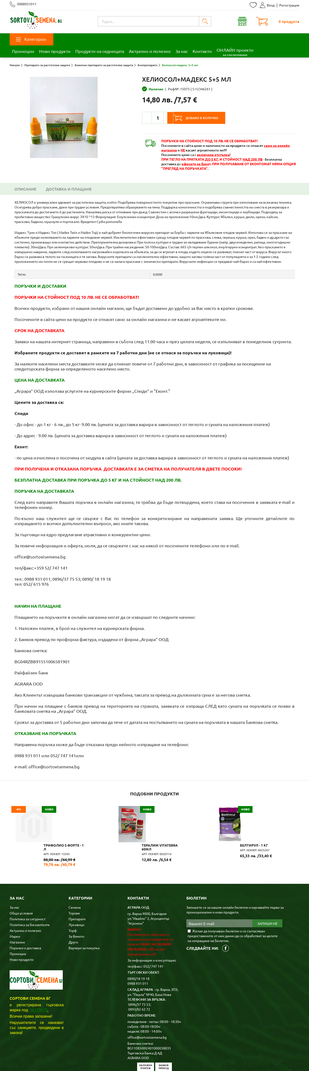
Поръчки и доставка (25, 923)
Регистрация (289, 5)
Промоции (23, 51)
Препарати (77, 894)
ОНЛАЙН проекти (235, 52)
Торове (74, 888)
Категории (31, 39)
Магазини (17, 917)
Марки (15, 911)
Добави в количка (208, 118)
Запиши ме (267, 898)
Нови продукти (54, 51)
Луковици (76, 899)
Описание (25, 189)
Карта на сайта (104, 1059)
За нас (182, 51)
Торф (73, 905)
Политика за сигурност (27, 894)
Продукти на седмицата (99, 51)
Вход (267, 5)
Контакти (202, 51)
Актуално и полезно (150, 51)
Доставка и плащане (68, 189)
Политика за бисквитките (30, 899)
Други (73, 917)
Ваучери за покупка (84, 923)
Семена (75, 882)
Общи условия (21, 888)
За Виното (76, 911)
